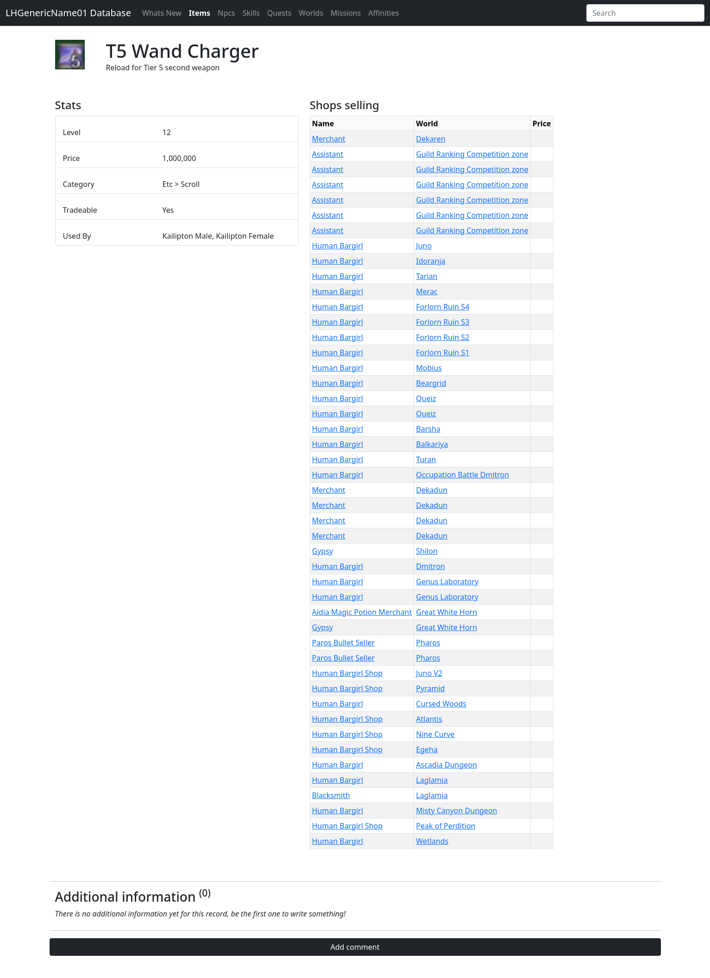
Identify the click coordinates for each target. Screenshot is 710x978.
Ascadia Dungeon (446, 765)
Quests (279, 13)
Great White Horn (446, 612)
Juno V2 (429, 673)
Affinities (383, 13)
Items (199, 13)
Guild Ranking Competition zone (472, 154)
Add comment (354, 947)
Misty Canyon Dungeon (456, 810)
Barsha (428, 429)
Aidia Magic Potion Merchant (362, 612)
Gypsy (322, 551)
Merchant (329, 139)
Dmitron (430, 566)
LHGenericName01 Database (68, 12)
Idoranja (430, 261)
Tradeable (80, 210)
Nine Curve (435, 734)
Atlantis (429, 719)
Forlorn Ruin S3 (442, 322)
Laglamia (431, 780)
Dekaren (430, 139)
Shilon (427, 551)
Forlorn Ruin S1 (442, 352)
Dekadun (431, 490)
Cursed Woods (441, 704)
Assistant (328, 154)
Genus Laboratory (447, 581)
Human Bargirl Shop (347, 673)
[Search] (645, 13)
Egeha (427, 749)
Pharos (428, 643)
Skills (250, 13)
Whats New (162, 13)
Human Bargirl (337, 246)
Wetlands (432, 841)
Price (71, 158)
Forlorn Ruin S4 (442, 307)
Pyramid (430, 688)
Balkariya (432, 444)
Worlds (311, 13)
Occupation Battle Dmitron (462, 475)
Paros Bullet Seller (343, 643)
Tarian (426, 276)
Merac (426, 291)
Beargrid (431, 383)
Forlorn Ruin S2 (442, 337)
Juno (424, 246)
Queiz (426, 398)
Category (78, 184)
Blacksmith (331, 795)
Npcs (226, 13)
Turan (426, 459)
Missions (346, 13)
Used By (77, 236)
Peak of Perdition (445, 826)
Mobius (429, 368)
